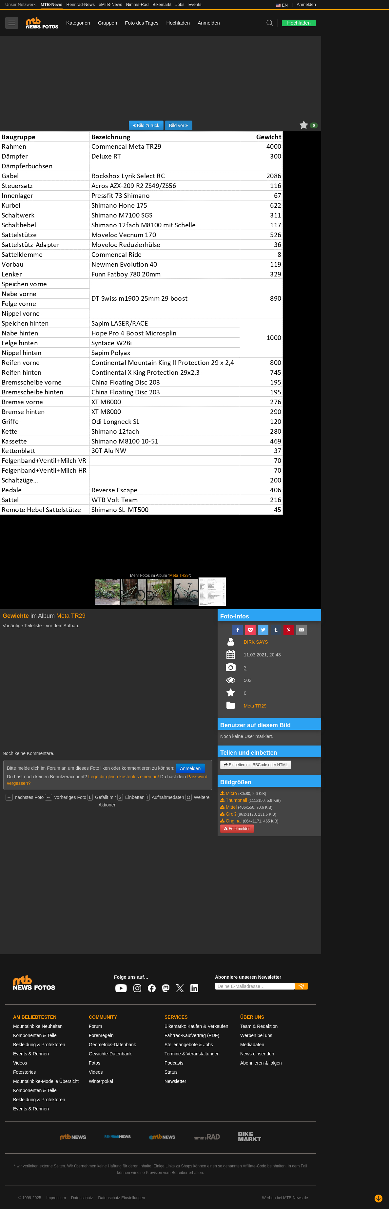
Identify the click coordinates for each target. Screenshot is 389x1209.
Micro (231, 793)
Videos (20, 1063)
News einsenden (257, 1053)
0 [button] (314, 125)
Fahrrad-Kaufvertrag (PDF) (192, 1035)
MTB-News (51, 4)
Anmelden (306, 4)
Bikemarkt (161, 4)
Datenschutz (82, 1198)
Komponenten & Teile (35, 1035)
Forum (95, 1026)
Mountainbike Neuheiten (38, 1026)
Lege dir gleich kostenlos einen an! (123, 776)
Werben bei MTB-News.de (285, 1198)
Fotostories (24, 1072)
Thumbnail (236, 800)
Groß (231, 814)
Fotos (94, 1063)
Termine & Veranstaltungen (192, 1053)
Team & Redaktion (259, 1026)
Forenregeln (101, 1035)
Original (234, 820)
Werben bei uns (256, 1035)
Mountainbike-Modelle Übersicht (46, 1081)
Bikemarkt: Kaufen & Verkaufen (196, 1026)
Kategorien (78, 23)
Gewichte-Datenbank (110, 1053)
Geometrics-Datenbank (112, 1044)
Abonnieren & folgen (261, 1063)
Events (195, 4)
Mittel (231, 807)
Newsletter (175, 1081)
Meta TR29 (179, 575)
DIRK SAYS (256, 642)
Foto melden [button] (237, 828)
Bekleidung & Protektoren (39, 1044)
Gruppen (107, 23)
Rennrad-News (81, 4)
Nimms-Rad (137, 4)
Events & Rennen (31, 1053)
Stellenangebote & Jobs (189, 1044)
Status (171, 1072)
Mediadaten (252, 1044)
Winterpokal (101, 1081)
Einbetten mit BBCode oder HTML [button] (256, 765)
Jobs (179, 4)
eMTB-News (110, 4)
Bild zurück (146, 125)
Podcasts (174, 1063)
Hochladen (178, 23)
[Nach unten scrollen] (378, 1198)
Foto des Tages (141, 23)
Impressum (56, 1198)
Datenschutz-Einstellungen (121, 1198)
